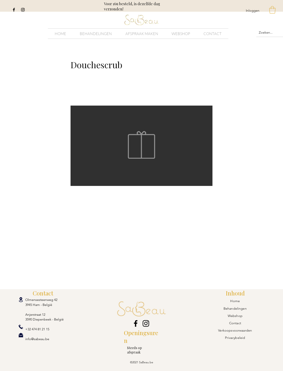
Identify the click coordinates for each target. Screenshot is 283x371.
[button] (272, 10)
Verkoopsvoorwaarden (235, 330)
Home (235, 301)
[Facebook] (13, 9)
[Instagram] (22, 9)
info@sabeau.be (37, 339)
